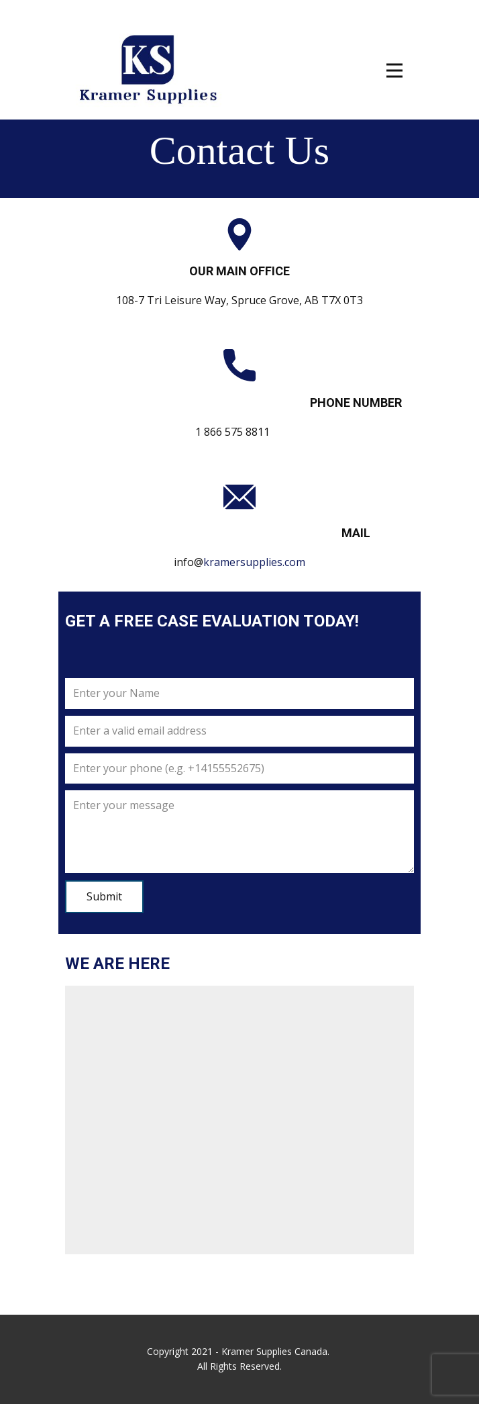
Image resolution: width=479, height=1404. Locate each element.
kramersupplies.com (254, 562)
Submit (104, 896)
